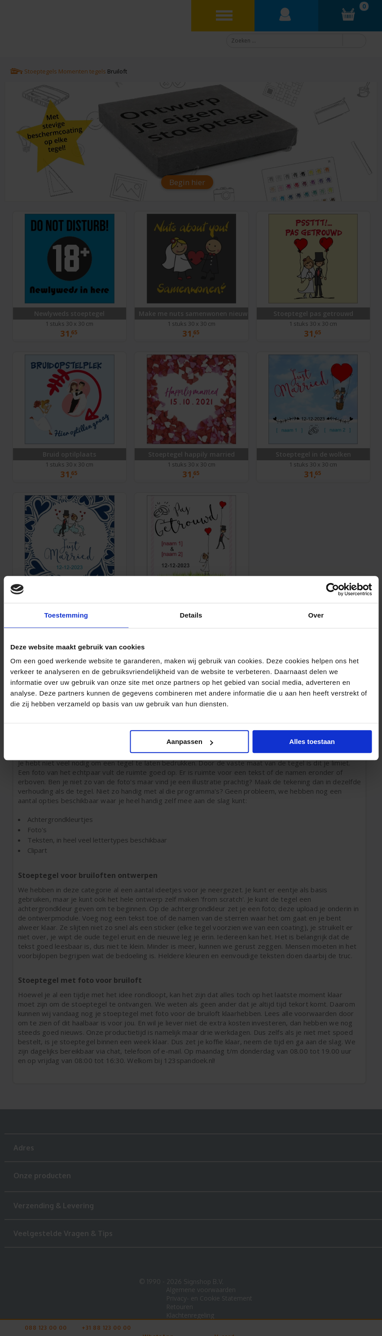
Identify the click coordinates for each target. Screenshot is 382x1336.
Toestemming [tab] (66, 615)
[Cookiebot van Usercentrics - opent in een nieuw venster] (332, 589)
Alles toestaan (312, 741)
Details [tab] (191, 615)
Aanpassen (190, 741)
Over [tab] (316, 615)
